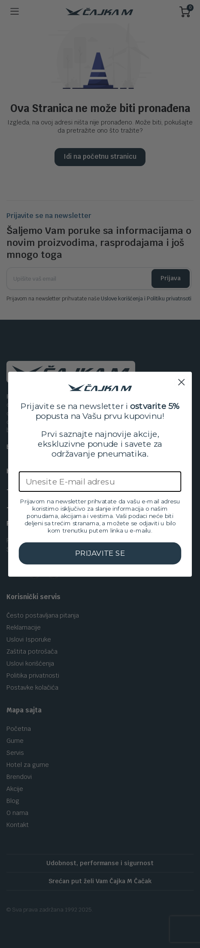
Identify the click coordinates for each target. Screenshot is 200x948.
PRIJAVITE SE (100, 552)
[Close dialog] (181, 382)
